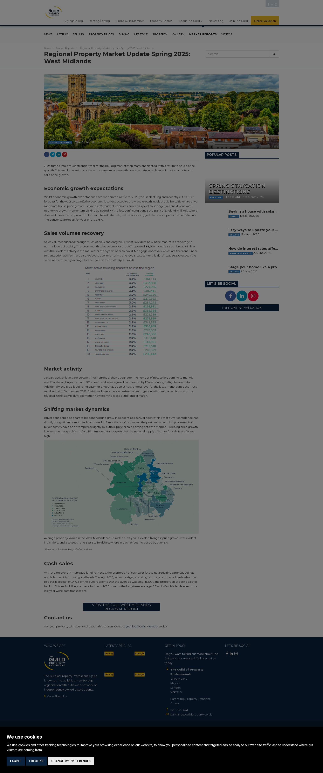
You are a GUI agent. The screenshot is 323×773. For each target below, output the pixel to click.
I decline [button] (36, 761)
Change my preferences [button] (71, 761)
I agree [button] (15, 761)
